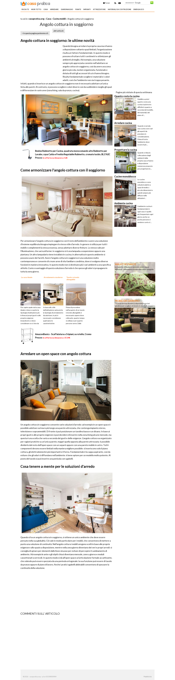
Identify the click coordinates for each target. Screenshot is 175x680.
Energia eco (138, 9)
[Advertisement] (49, 16)
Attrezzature (99, 9)
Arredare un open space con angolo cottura (55, 353)
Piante (78, 9)
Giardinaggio (67, 9)
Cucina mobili (59, 18)
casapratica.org (36, 18)
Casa (46, 9)
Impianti (87, 9)
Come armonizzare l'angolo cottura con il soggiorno (62, 170)
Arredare (54, 9)
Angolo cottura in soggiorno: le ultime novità (57, 40)
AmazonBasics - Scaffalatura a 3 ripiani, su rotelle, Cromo (63, 334)
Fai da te (25, 9)
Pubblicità (147, 677)
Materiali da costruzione (119, 9)
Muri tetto (36, 9)
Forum (106, 3)
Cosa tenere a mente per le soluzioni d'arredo (57, 466)
